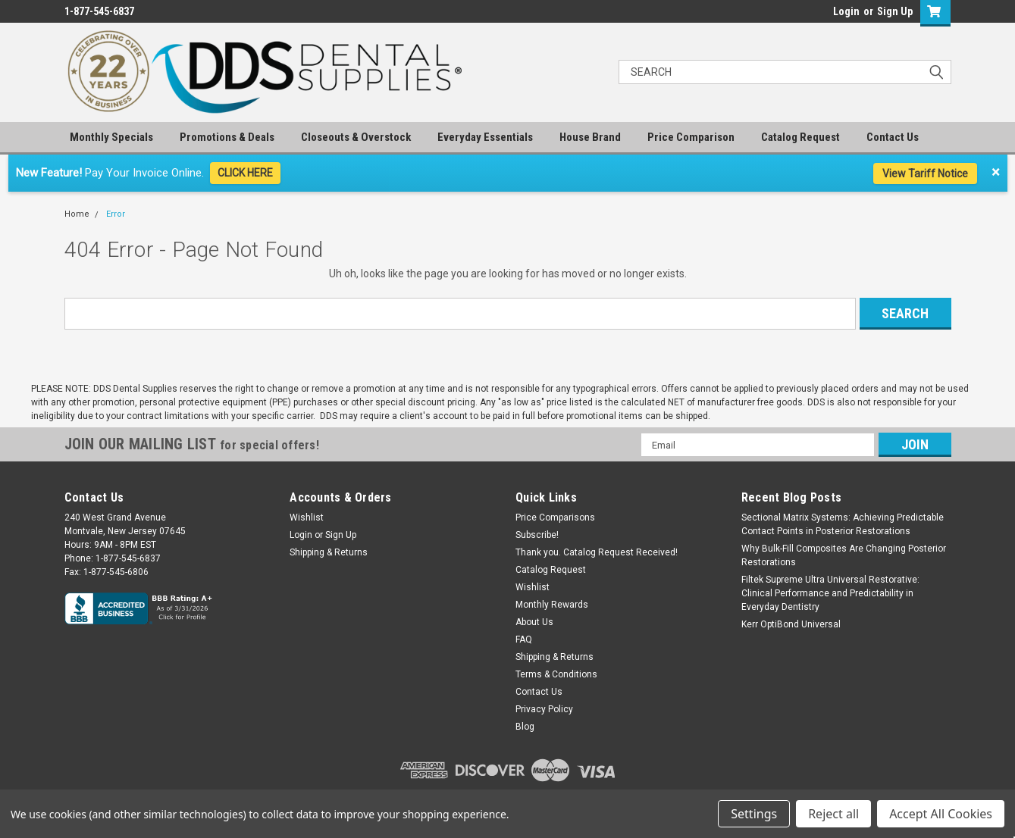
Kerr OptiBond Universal (791, 624)
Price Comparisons (555, 517)
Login (846, 11)
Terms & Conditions (556, 674)
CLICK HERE (245, 173)
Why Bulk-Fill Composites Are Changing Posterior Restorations (843, 555)
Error (115, 214)
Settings (754, 813)
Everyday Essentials (485, 137)
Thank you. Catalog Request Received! (596, 552)
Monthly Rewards (551, 604)
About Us (534, 622)
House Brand (590, 137)
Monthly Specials (111, 137)
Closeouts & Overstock (356, 137)
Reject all (833, 813)
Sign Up (895, 11)
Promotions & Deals (227, 137)
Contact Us (892, 137)
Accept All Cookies (940, 813)
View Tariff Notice (925, 173)
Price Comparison (691, 137)
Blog (524, 726)
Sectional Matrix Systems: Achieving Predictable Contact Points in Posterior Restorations (842, 524)
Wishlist (307, 517)
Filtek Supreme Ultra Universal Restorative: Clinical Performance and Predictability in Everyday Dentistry (830, 593)
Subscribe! (537, 535)
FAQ (523, 639)
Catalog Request (800, 137)
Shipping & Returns (329, 552)
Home (76, 214)
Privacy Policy (544, 709)
